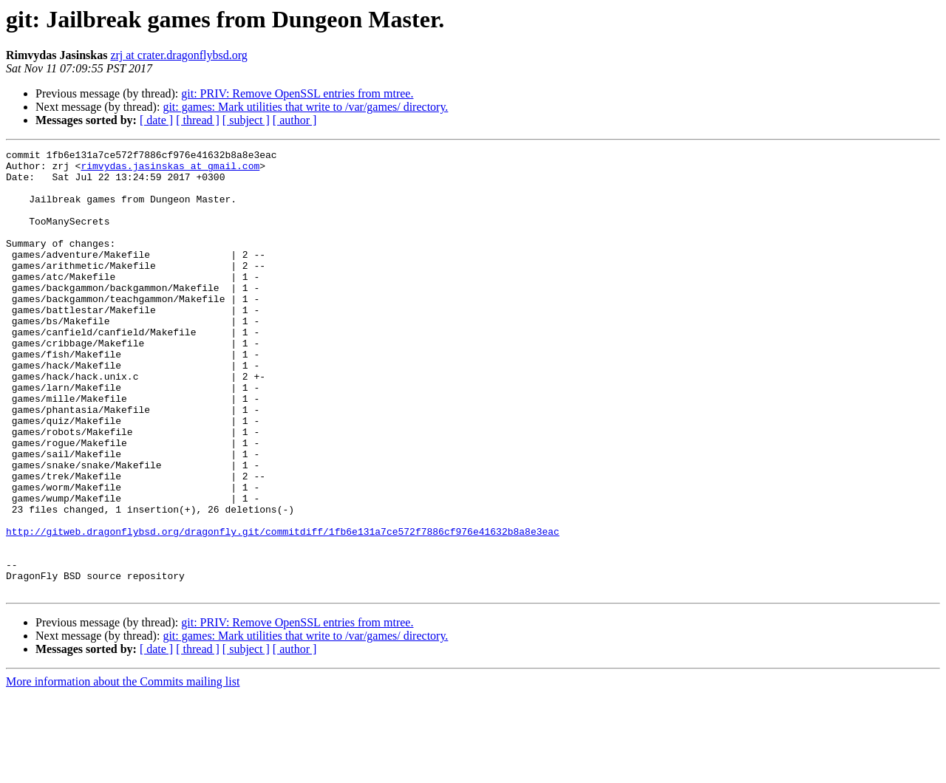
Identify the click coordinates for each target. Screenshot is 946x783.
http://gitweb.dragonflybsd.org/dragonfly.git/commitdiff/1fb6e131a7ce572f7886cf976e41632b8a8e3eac (282, 608)
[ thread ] (198, 120)
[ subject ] (246, 120)
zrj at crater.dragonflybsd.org (178, 55)
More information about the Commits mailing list (122, 770)
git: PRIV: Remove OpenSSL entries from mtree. (297, 93)
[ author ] (295, 120)
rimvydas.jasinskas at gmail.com (170, 170)
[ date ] (156, 120)
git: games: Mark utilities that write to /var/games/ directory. (305, 106)
